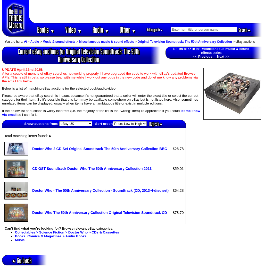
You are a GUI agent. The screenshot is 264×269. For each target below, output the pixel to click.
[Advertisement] (146, 11)
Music (20, 240)
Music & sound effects (59, 42)
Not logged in (155, 30)
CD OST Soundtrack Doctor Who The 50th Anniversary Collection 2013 (92, 169)
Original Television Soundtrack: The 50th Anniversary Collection (184, 42)
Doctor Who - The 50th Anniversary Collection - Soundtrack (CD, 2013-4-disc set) (100, 190)
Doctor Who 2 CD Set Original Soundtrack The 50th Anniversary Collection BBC (99, 149)
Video (73, 29)
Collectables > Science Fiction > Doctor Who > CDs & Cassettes (67, 232)
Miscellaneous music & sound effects (106, 42)
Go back (22, 260)
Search (244, 30)
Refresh (155, 124)
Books (46, 29)
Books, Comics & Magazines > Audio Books (51, 236)
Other (128, 29)
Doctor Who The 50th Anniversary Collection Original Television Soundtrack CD (99, 213)
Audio (101, 29)
